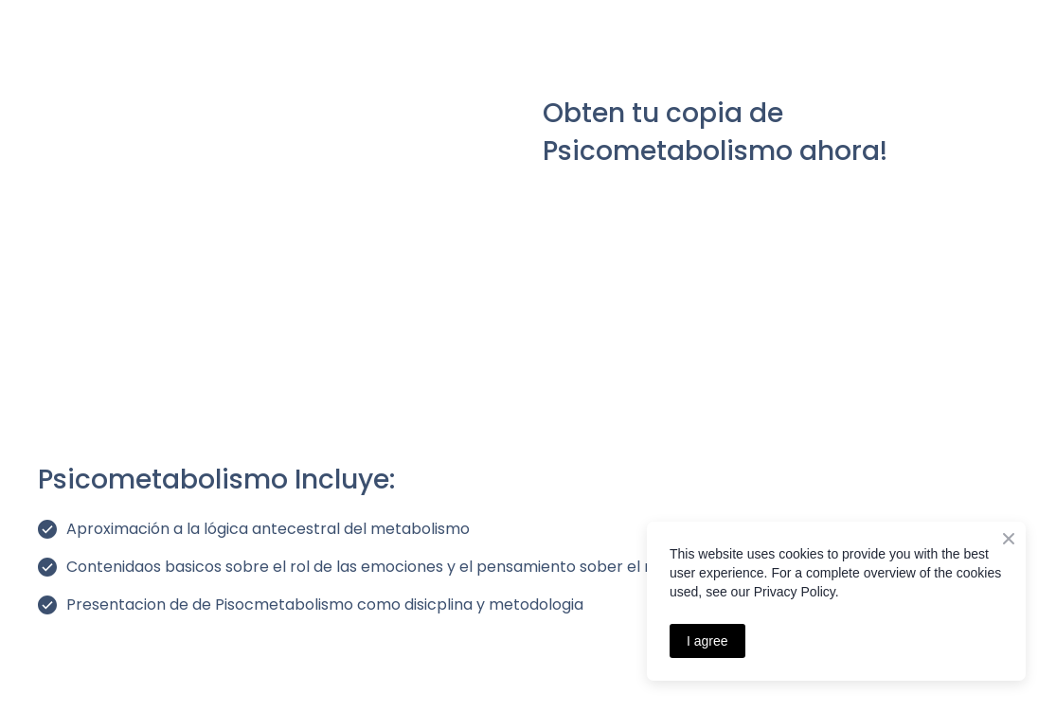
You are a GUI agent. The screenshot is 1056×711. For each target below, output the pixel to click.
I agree (707, 641)
